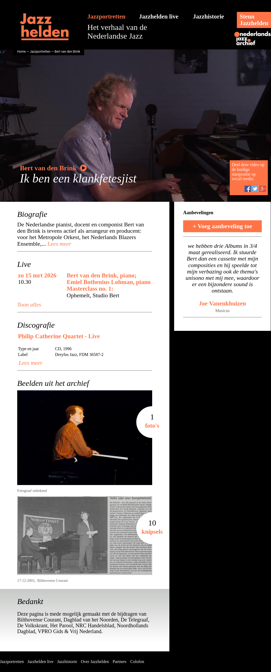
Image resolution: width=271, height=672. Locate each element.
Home (21, 51)
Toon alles (29, 304)
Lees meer (58, 243)
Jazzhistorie (208, 16)
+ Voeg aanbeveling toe (222, 226)
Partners (120, 661)
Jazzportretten (106, 16)
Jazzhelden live (158, 16)
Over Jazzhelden (95, 661)
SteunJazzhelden (254, 19)
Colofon (137, 661)
